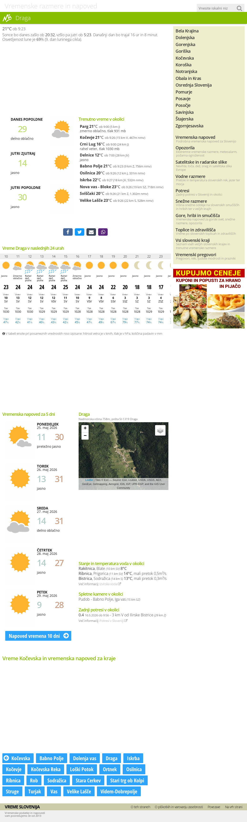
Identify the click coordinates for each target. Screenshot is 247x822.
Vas (53, 791)
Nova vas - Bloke (95, 186)
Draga (111, 758)
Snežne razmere (191, 201)
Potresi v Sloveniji (113, 621)
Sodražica (56, 780)
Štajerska (184, 119)
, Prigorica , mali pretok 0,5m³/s (122, 573)
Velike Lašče (91, 200)
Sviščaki (87, 193)
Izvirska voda (110, 584)
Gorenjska (185, 44)
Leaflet (89, 480)
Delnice (87, 155)
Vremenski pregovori (196, 254)
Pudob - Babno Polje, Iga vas (109, 599)
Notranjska (186, 71)
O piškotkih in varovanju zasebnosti (179, 807)
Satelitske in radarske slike (201, 162)
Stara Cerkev (88, 780)
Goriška (183, 51)
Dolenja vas (84, 758)
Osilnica (87, 173)
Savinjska (185, 112)
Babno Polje (91, 166)
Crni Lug (88, 144)
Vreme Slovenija (22, 807)
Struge (12, 791)
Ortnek (110, 769)
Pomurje (184, 92)
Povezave (214, 807)
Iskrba (86, 179)
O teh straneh (140, 807)
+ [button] (85, 428)
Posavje (183, 98)
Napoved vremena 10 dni (39, 636)
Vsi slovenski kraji (193, 240)
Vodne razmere (190, 176)
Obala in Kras (188, 78)
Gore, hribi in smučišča (198, 215)
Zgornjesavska (189, 126)
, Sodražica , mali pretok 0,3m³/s (122, 578)
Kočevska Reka (45, 769)
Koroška (184, 65)
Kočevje (87, 137)
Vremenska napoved (195, 137)
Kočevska (17, 758)
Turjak (34, 791)
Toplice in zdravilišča (195, 230)
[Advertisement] (85, 79)
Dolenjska (185, 37)
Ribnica (13, 780)
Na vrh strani (233, 807)
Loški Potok (81, 769)
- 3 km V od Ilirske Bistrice (122, 615)
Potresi (182, 190)
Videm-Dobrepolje (119, 791)
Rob (34, 780)
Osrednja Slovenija (194, 85)
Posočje (183, 105)
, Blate (103, 569)
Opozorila (185, 148)
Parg (84, 126)
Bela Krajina (187, 31)
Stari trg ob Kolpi (127, 780)
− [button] (85, 436)
